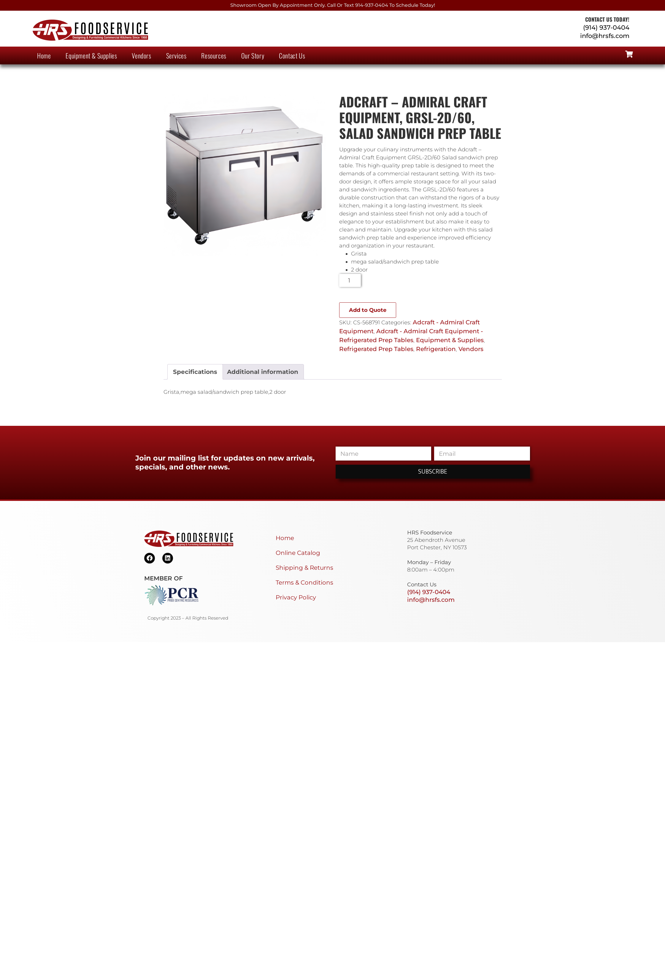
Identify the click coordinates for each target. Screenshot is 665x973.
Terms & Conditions (304, 582)
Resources (213, 55)
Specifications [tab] (195, 371)
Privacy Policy (296, 597)
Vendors (141, 55)
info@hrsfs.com (604, 35)
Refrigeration (436, 349)
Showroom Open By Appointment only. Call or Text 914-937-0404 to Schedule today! (332, 5)
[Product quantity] (350, 280)
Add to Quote (367, 310)
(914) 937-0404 (606, 27)
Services (176, 55)
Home (44, 55)
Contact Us (292, 55)
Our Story (252, 55)
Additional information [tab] (262, 371)
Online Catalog (298, 552)
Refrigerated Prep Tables (376, 349)
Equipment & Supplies (91, 55)
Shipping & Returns (304, 567)
